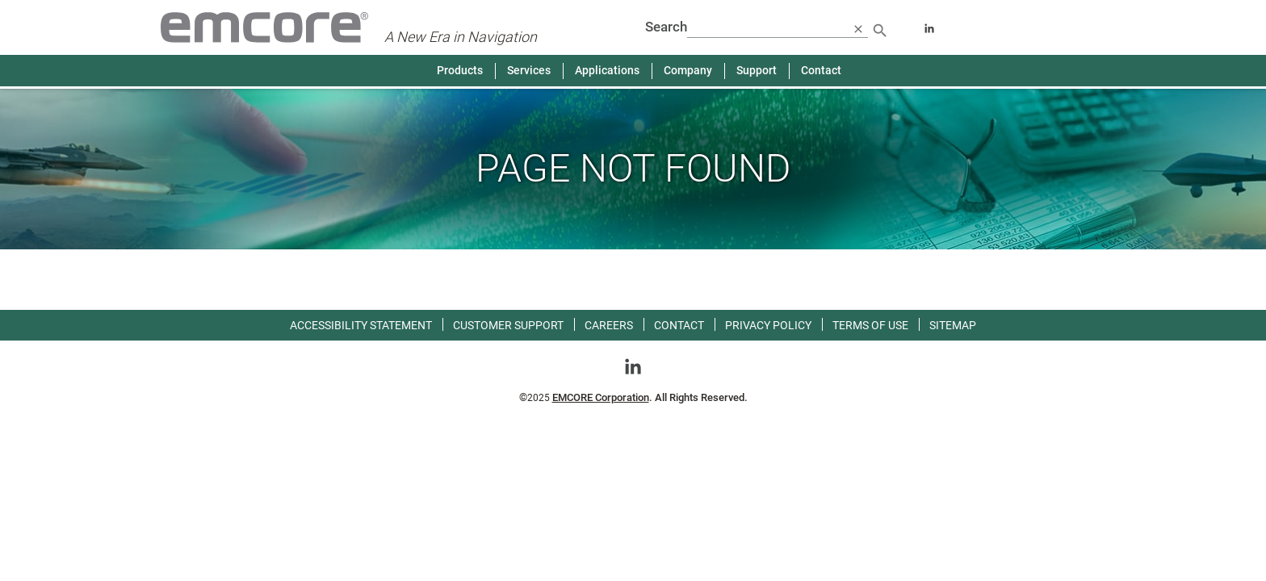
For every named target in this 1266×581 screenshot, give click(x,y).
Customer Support (508, 325)
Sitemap (952, 325)
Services (529, 70)
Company (688, 70)
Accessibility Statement (361, 325)
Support (756, 70)
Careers (609, 325)
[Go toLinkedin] (633, 365)
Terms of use (870, 325)
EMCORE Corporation (600, 397)
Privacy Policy (768, 325)
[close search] (858, 28)
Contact (821, 70)
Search (666, 27)
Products (460, 70)
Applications (607, 70)
